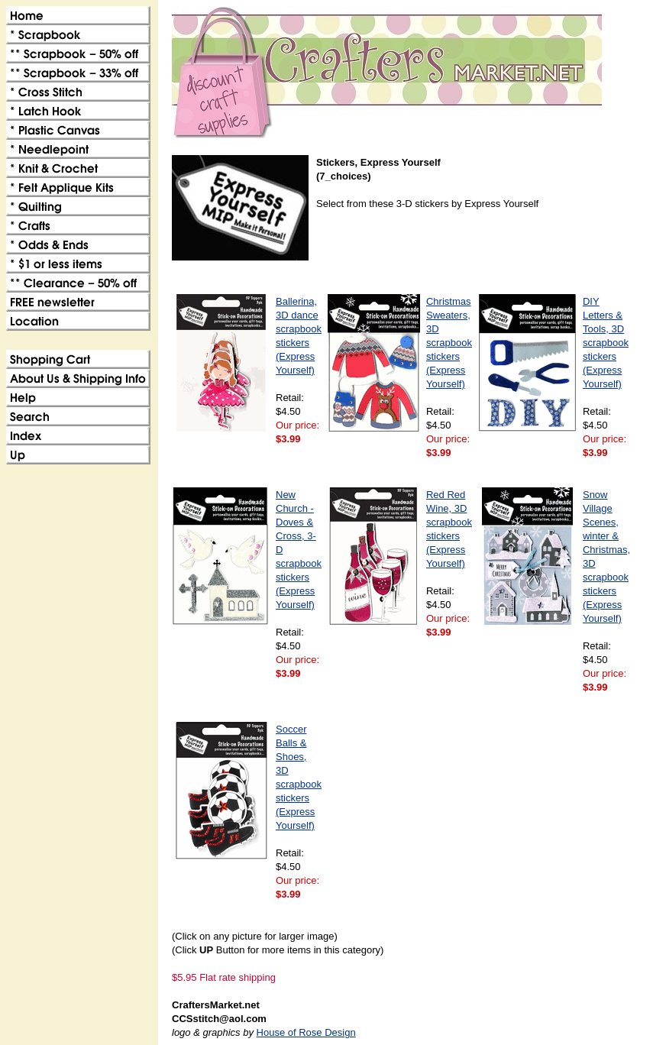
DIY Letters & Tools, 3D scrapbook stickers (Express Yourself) (606, 343)
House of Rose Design (306, 1032)
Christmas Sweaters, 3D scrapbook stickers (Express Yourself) (449, 343)
